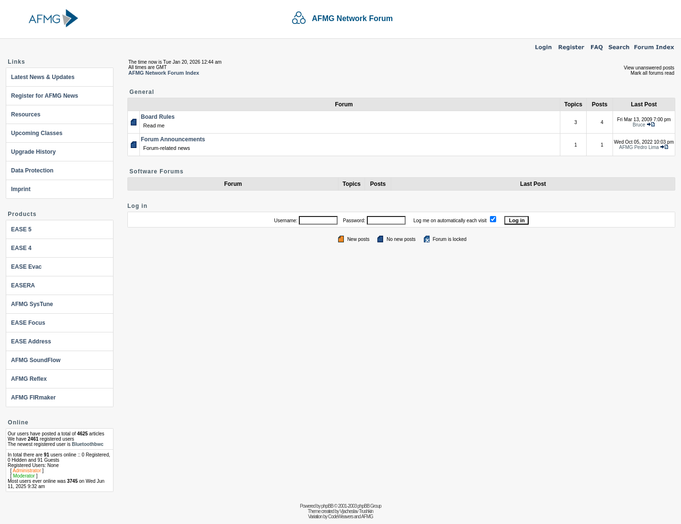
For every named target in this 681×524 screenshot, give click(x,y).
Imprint (21, 189)
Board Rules (158, 117)
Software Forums (156, 171)
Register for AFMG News (44, 95)
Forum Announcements (173, 139)
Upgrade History (33, 151)
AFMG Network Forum (352, 18)
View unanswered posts (649, 67)
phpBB (327, 506)
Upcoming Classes (36, 133)
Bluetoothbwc (87, 444)
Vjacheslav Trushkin (356, 511)
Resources (25, 114)
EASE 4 (21, 248)
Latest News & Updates (43, 77)
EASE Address (31, 341)
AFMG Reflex (29, 379)
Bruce (639, 124)
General (141, 92)
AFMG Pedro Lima (639, 147)
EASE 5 (21, 229)
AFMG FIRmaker (33, 397)
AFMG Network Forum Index (163, 73)
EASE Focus (28, 322)
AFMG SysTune (32, 304)
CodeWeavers (340, 516)
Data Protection (32, 170)
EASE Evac (26, 266)
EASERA (23, 285)
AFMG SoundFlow (35, 360)
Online (18, 422)
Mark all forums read (652, 73)
